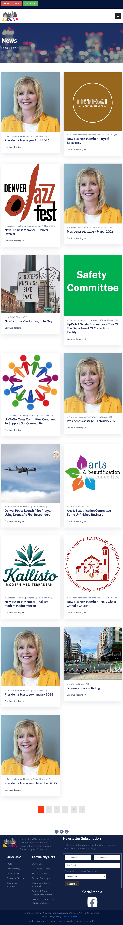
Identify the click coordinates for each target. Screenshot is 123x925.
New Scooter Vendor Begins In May (28, 321)
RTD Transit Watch (41, 868)
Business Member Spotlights (82, 134)
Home (4, 47)
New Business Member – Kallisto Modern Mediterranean (27, 604)
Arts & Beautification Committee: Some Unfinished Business (89, 512)
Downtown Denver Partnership (41, 885)
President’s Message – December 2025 (31, 783)
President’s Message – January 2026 (29, 694)
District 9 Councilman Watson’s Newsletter (42, 893)
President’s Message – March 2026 (90, 231)
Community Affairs (88, 320)
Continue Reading (14, 147)
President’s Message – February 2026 (92, 421)
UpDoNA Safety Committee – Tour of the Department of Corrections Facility (92, 328)
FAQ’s (9, 864)
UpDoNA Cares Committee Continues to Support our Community (30, 421)
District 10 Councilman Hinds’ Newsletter (43, 901)
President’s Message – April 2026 (27, 140)
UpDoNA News (37, 136)
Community (74, 320)
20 (74, 809)
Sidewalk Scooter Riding (83, 688)
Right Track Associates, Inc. (69, 916)
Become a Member (16, 878)
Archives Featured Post (18, 136)
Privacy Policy (13, 868)
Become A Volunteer (12, 885)
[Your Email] (92, 865)
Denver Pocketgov (41, 878)
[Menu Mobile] (118, 16)
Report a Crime (39, 873)
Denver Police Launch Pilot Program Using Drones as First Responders (29, 512)
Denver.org (37, 864)
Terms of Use (13, 873)
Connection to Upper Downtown (81, 871)
